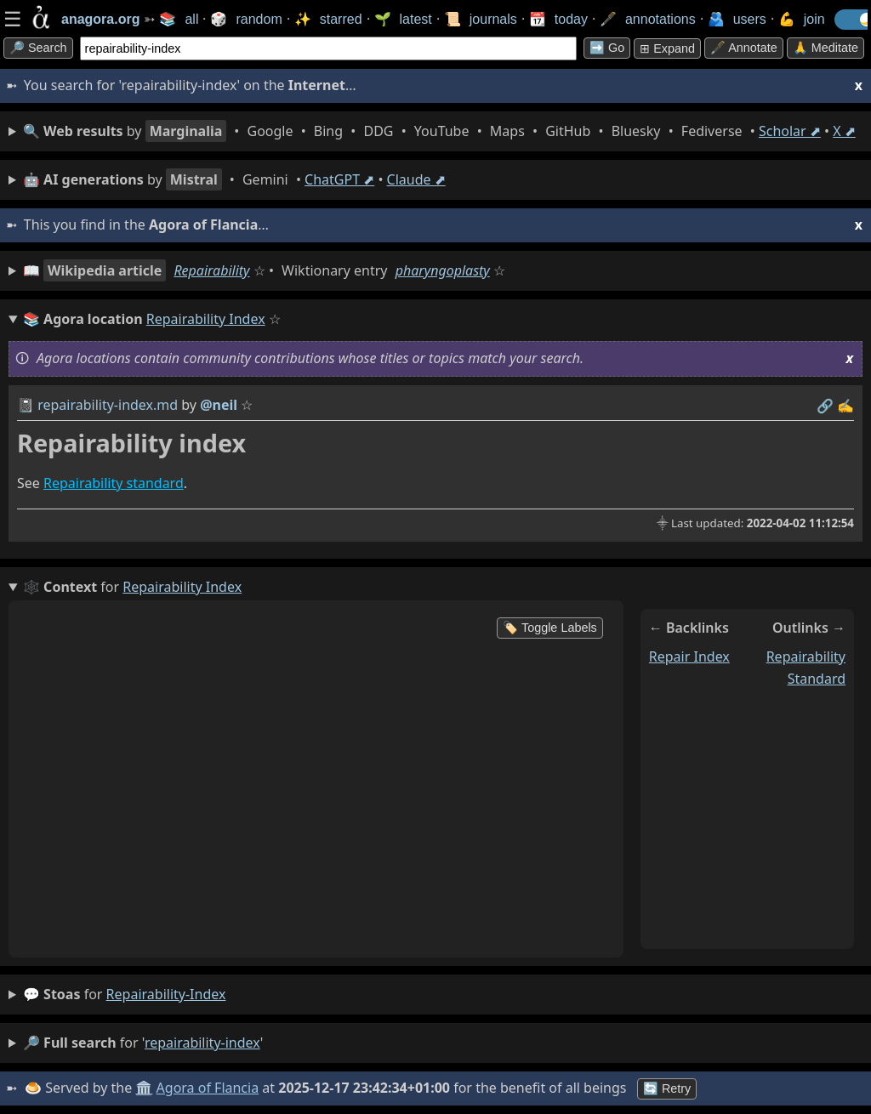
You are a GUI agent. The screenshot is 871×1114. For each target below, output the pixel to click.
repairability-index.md (107, 404)
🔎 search (38, 47)
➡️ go (606, 47)
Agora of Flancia (208, 1087)
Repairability (211, 270)
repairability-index (166, 994)
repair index (689, 656)
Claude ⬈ (416, 179)
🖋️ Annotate (743, 47)
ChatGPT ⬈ (339, 179)
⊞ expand (667, 48)
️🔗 (825, 405)
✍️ (845, 405)
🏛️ (143, 1087)
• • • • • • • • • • (439, 131)
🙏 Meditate (825, 47)
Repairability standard (113, 483)
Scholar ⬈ (790, 131)
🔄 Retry (667, 1088)
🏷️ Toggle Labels (550, 627)
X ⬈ (844, 131)
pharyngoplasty (443, 270)
